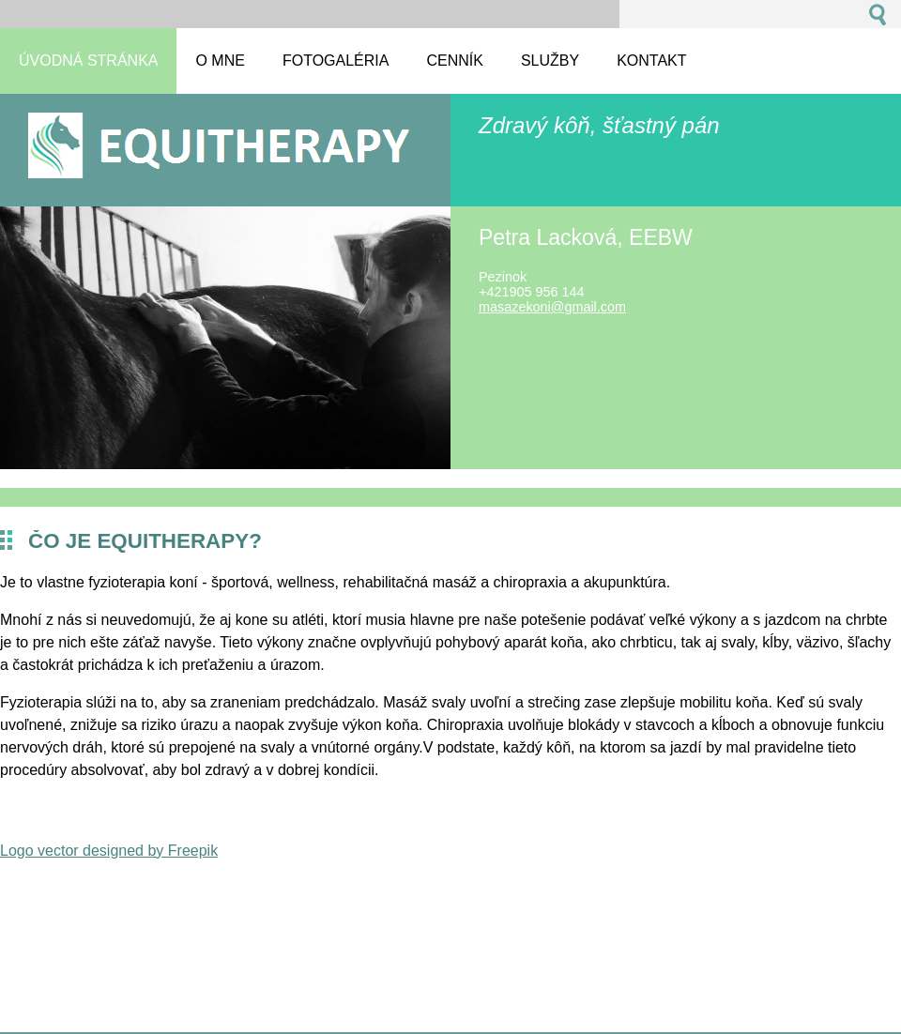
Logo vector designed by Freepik (109, 851)
